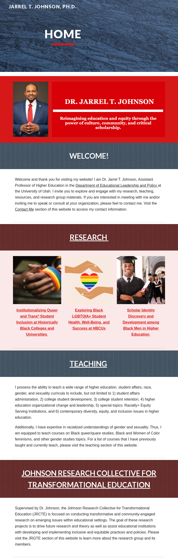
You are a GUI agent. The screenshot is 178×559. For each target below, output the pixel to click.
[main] (63, 36)
